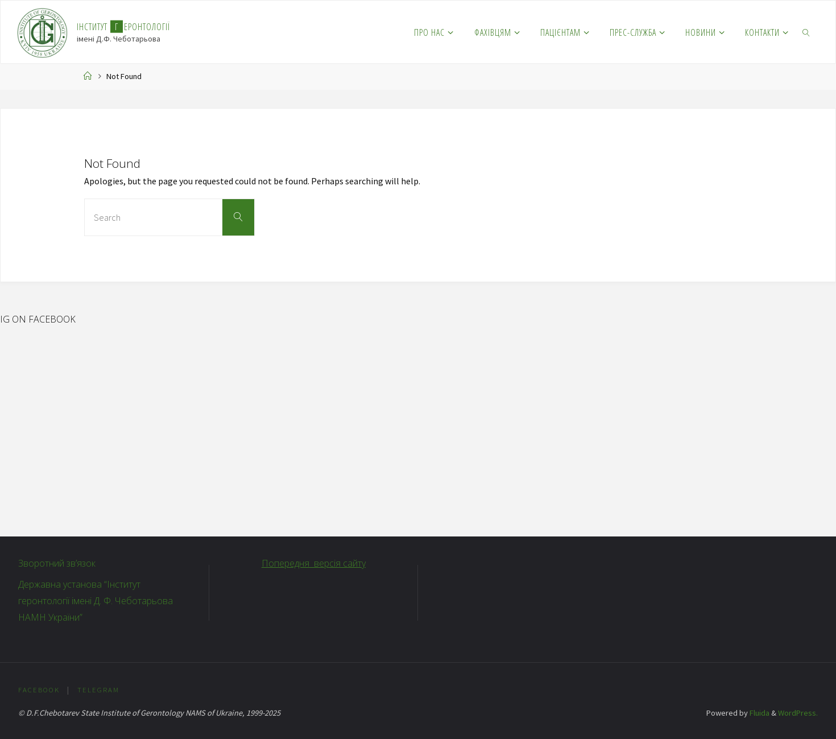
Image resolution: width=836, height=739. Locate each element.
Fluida (758, 713)
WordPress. (798, 713)
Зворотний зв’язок (57, 563)
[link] (806, 32)
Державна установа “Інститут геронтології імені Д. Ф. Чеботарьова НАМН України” (95, 601)
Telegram (98, 689)
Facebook (39, 689)
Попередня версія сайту (314, 563)
